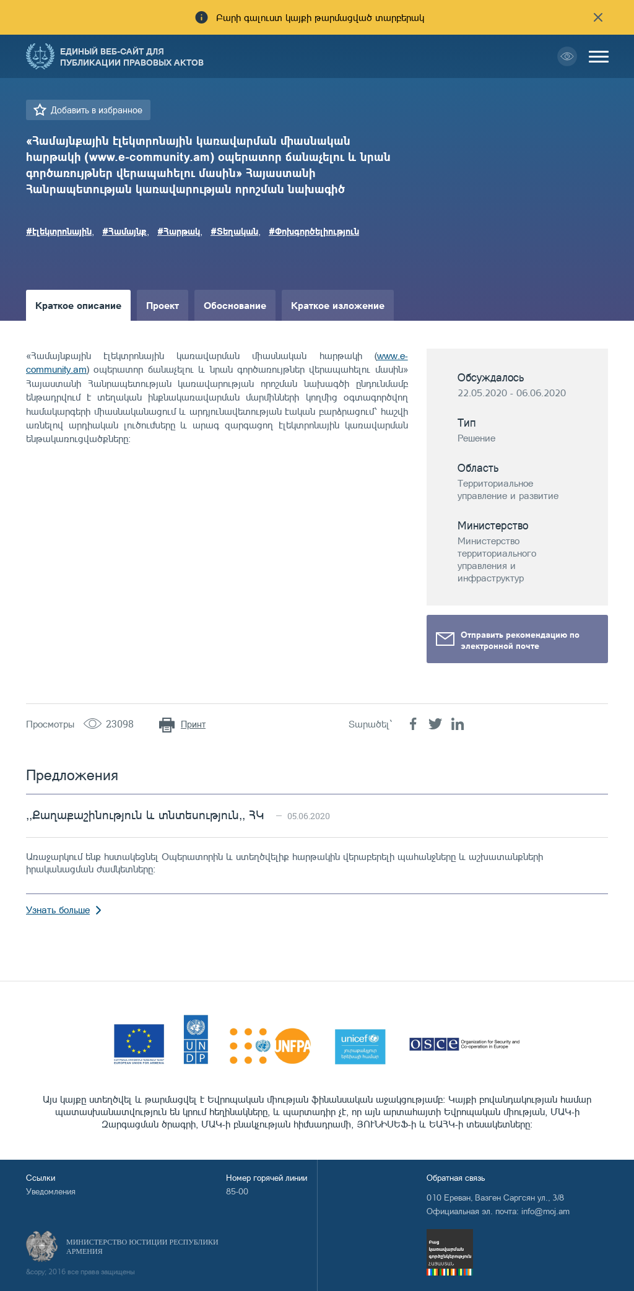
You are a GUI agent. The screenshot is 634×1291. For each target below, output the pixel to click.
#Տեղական (234, 231)
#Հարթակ (178, 231)
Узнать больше (58, 909)
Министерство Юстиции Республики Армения (142, 1247)
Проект (162, 304)
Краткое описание (78, 304)
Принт (193, 724)
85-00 (237, 1191)
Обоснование (235, 304)
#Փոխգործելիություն (314, 231)
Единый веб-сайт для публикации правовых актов (132, 56)
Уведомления (51, 1191)
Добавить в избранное (96, 110)
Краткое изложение (337, 304)
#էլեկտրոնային (59, 231)
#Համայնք (124, 231)
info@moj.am (545, 1211)
